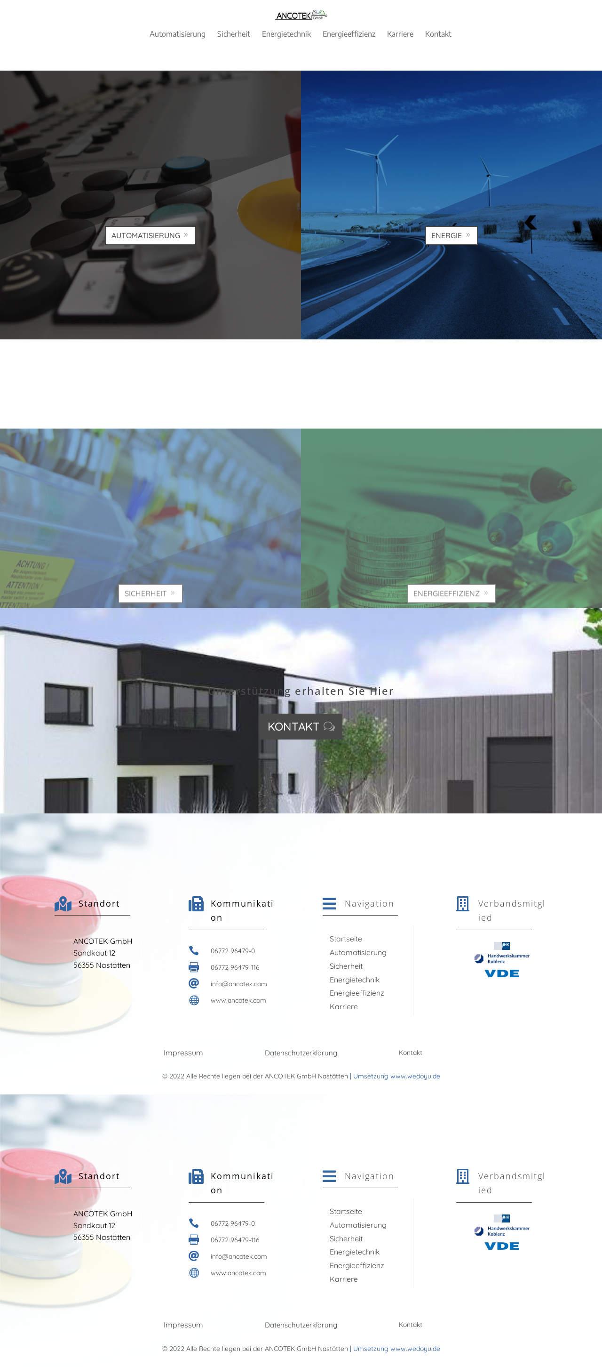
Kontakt (294, 726)
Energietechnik (355, 979)
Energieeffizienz (357, 992)
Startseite (346, 938)
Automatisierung (145, 297)
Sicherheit (346, 966)
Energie (446, 297)
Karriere (344, 1006)
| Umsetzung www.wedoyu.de (394, 1076)
